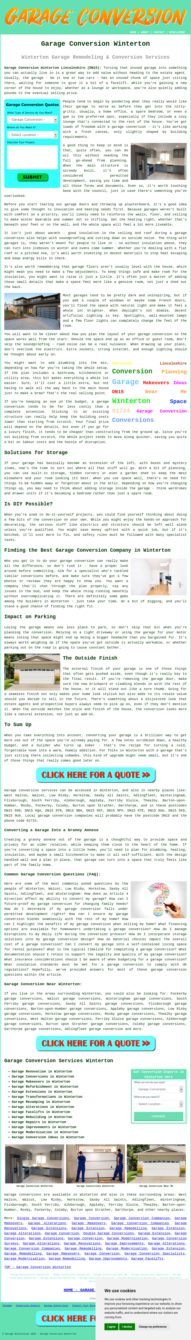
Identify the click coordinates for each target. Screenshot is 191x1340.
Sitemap (7, 1305)
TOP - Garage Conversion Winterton (37, 1267)
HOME (133, 32)
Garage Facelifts (147, 1259)
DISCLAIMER (177, 32)
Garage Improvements (124, 1243)
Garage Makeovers (89, 1223)
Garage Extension (88, 1228)
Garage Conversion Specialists (154, 1254)
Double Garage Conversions (108, 1233)
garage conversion (106, 1029)
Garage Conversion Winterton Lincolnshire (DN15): (52, 68)
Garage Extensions (48, 1228)
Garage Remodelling (128, 1228)
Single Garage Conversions (43, 1218)
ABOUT (145, 32)
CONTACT (159, 32)
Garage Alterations (47, 1223)
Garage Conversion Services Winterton (58, 1061)
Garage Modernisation (127, 1238)
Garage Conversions (56, 1305)
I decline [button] (127, 1326)
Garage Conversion (91, 1218)
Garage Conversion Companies (142, 1218)
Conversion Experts (28, 1305)
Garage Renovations (82, 1243)
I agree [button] (111, 1326)
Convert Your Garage (85, 1305)
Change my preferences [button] (153, 1326)
